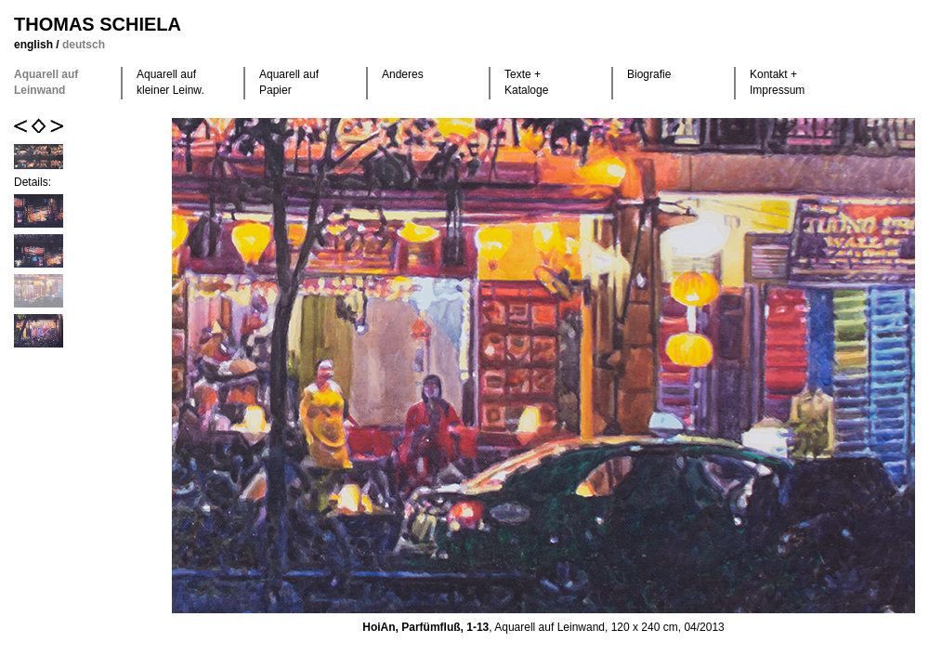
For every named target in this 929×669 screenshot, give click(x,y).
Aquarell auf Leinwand (46, 82)
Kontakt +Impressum (777, 82)
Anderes (403, 74)
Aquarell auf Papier (289, 82)
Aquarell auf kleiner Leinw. (170, 82)
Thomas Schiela (97, 24)
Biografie (649, 74)
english (35, 44)
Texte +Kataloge (526, 82)
